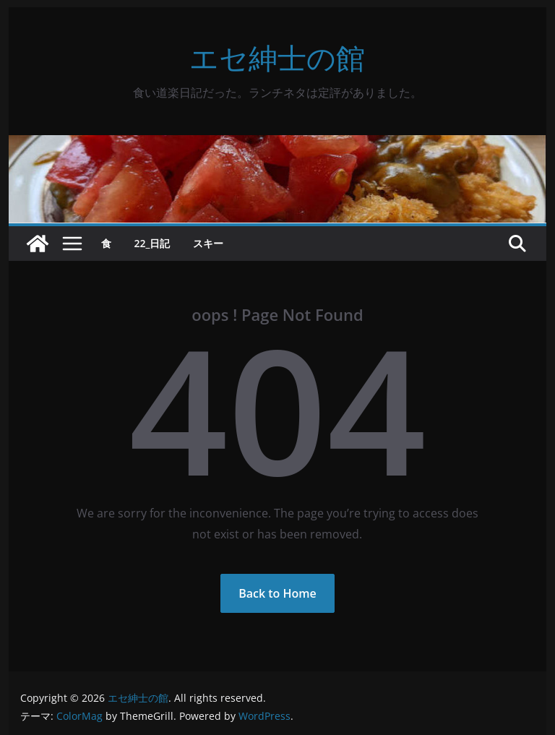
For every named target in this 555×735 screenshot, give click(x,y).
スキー (208, 243)
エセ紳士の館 (277, 57)
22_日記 (152, 243)
